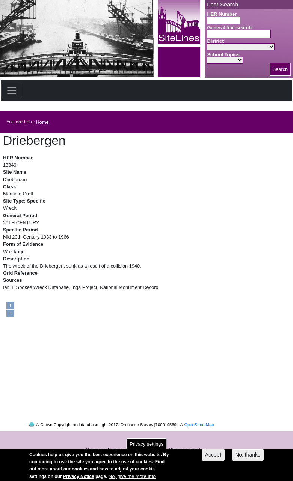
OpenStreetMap (199, 417)
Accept (213, 457)
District (215, 41)
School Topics (223, 54)
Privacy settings (146, 446)
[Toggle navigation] (11, 90)
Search (280, 69)
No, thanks (247, 457)
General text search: (230, 27)
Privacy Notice (78, 478)
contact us (196, 442)
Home (42, 122)
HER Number (222, 14)
